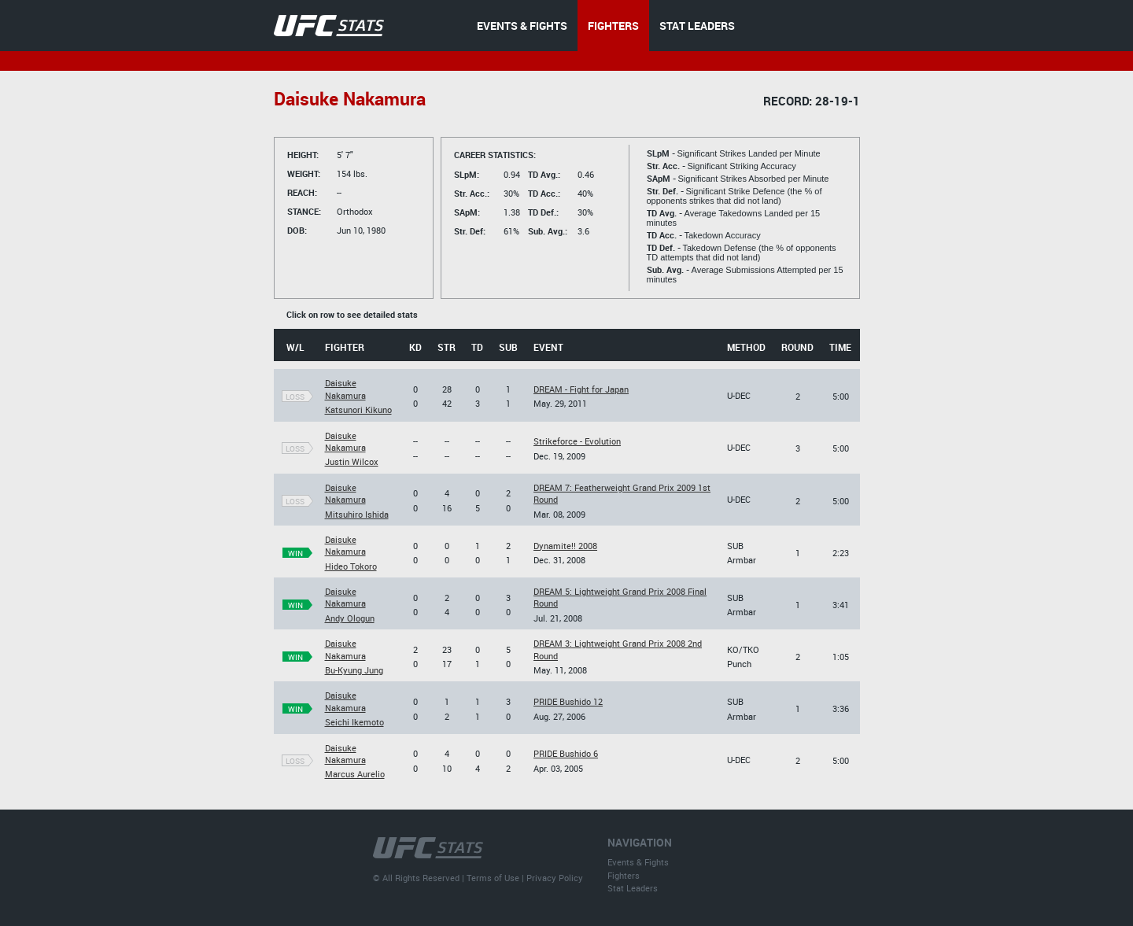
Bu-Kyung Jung (354, 670)
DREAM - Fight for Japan (581, 389)
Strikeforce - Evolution (577, 441)
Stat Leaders (632, 888)
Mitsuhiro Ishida (357, 514)
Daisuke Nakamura (345, 388)
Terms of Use (493, 878)
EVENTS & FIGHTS (522, 25)
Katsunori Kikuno (358, 409)
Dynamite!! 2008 (565, 546)
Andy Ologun (350, 618)
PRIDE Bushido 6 (565, 753)
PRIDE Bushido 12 (568, 701)
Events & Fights (638, 862)
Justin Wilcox (351, 461)
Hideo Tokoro (351, 566)
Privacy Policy (554, 878)
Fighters (623, 875)
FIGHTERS (613, 25)
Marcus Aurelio (355, 774)
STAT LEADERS (697, 25)
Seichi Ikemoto (354, 722)
